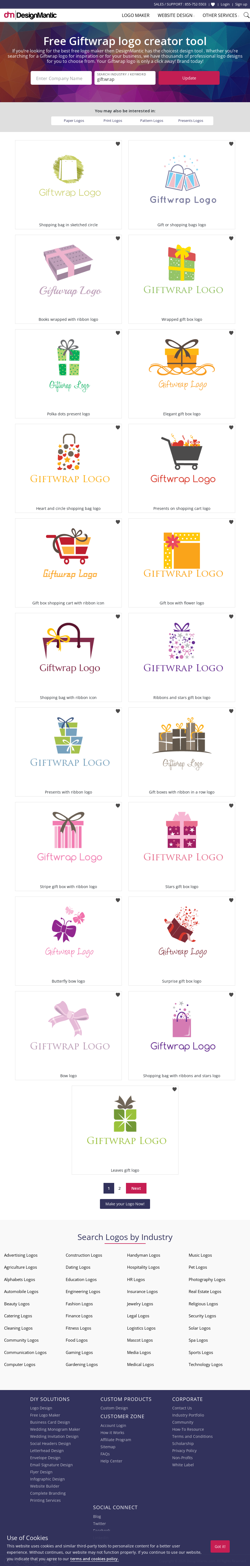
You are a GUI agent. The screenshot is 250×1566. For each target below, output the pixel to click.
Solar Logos (200, 1327)
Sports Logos (201, 1351)
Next (136, 1187)
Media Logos (139, 1351)
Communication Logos (25, 1351)
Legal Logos (138, 1314)
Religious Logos (203, 1302)
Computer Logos (19, 1363)
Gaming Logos (79, 1351)
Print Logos (113, 119)
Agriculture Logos (20, 1266)
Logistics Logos (141, 1327)
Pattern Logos (151, 119)
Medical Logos (140, 1363)
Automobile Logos (21, 1290)
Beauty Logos (17, 1302)
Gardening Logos (82, 1363)
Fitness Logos (78, 1327)
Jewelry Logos (140, 1302)
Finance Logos (79, 1314)
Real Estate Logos (205, 1290)
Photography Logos (207, 1278)
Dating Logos (78, 1266)
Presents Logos (190, 119)
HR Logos (136, 1278)
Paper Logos (74, 119)
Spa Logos (198, 1339)
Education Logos (81, 1278)
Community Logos (21, 1339)
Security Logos (202, 1314)
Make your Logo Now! (125, 1202)
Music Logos (200, 1254)
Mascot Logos (140, 1339)
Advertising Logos (21, 1254)
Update (189, 78)
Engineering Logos (83, 1290)
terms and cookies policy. (94, 1558)
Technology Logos (206, 1363)
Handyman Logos (143, 1254)
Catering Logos (18, 1314)
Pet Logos (198, 1266)
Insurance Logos (142, 1290)
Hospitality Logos (143, 1266)
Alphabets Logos (19, 1278)
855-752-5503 (195, 4)
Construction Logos (84, 1254)
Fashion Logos (79, 1302)
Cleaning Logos (18, 1327)
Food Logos (77, 1339)
